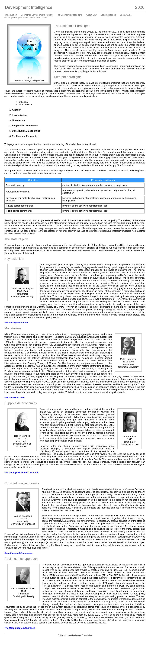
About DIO (91, 15)
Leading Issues (108, 15)
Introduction (11, 15)
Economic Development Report (36, 15)
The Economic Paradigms (69, 15)
